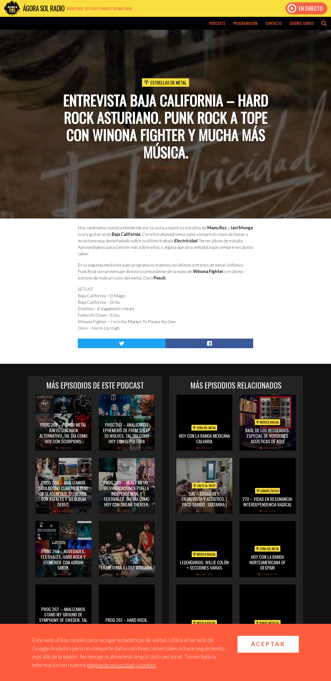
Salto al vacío (204, 485)
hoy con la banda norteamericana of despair (268, 562)
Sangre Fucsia (267, 490)
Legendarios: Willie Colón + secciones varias (204, 565)
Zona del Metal (204, 427)
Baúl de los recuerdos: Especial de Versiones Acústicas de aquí (267, 435)
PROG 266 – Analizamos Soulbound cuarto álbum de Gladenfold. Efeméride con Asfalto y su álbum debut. (63, 493)
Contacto (274, 23)
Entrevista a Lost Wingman (126, 567)
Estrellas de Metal (168, 82)
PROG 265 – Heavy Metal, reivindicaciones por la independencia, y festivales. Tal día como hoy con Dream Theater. (127, 493)
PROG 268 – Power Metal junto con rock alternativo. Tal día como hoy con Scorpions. (63, 432)
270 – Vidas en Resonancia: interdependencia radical (267, 501)
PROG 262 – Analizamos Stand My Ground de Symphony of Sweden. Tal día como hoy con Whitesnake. (63, 620)
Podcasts (217, 23)
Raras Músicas (267, 622)
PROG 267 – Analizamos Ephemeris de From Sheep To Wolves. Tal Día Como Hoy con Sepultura (126, 432)
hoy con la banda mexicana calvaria (204, 438)
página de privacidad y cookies (121, 665)
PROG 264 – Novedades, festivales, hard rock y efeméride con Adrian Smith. (63, 559)
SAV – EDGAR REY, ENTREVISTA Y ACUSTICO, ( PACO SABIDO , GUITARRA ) (204, 499)
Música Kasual (267, 422)
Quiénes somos (302, 23)
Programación (245, 23)
